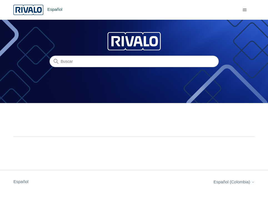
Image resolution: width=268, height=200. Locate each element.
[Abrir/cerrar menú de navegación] (245, 10)
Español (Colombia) (234, 181)
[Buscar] (134, 61)
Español (20, 181)
